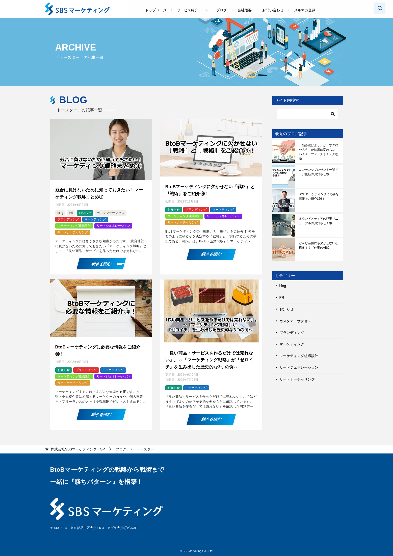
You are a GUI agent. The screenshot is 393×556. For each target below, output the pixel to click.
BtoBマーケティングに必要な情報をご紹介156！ (319, 196)
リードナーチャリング (73, 231)
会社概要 (245, 10)
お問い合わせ (272, 10)
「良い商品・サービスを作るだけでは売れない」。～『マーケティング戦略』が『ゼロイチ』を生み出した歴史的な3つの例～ (209, 358)
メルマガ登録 (304, 10)
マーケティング (95, 218)
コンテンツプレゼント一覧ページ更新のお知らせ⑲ (318, 172)
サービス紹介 (187, 10)
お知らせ (85, 212)
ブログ (221, 10)
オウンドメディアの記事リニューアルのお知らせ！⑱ (318, 221)
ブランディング (68, 218)
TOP (78, 446)
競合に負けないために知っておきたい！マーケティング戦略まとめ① (99, 192)
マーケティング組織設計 (74, 224)
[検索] (307, 114)
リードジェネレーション (113, 224)
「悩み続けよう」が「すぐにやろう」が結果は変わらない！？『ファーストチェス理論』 (318, 152)
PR (71, 212)
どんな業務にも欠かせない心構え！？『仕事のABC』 (318, 245)
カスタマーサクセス (110, 212)
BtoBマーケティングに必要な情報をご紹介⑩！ (100, 349)
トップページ (155, 10)
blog (60, 212)
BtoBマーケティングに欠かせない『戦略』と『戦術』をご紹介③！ (210, 189)
